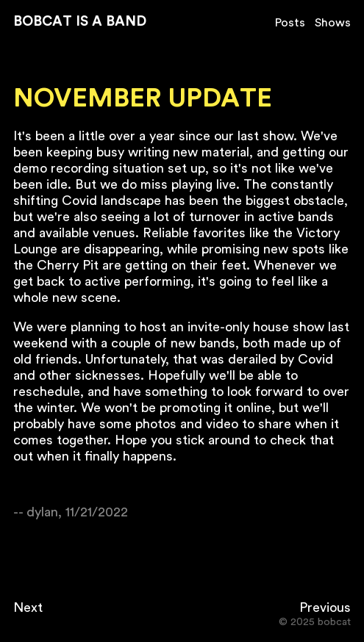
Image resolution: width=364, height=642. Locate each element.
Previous (325, 607)
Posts (290, 23)
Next (28, 607)
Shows (333, 23)
